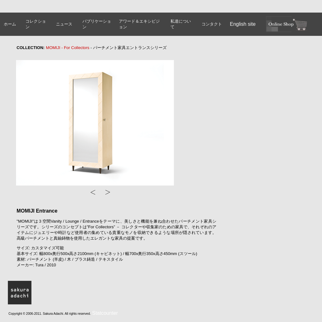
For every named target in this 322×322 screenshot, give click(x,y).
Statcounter (105, 313)
